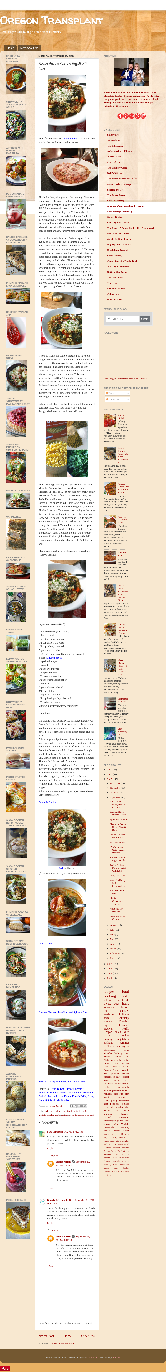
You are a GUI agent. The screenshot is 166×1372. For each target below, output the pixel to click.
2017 (110, 769)
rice (116, 1063)
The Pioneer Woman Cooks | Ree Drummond (130, 228)
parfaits (121, 1175)
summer (124, 1042)
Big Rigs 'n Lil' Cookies (119, 244)
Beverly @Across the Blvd (60, 1200)
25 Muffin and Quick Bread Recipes (117, 850)
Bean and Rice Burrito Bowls (118, 813)
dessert (107, 1056)
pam (49, 1131)
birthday (108, 1042)
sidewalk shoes (114, 299)
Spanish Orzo (122, 554)
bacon (116, 1080)
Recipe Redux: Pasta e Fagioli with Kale (118, 868)
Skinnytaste (113, 134)
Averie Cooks (114, 156)
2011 (110, 978)
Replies (54, 1155)
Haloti (125, 1035)
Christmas (108, 1060)
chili (121, 1134)
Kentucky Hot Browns (116, 910)
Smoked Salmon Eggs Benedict (118, 859)
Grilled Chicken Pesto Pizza (117, 836)
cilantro (122, 1137)
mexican (108, 1028)
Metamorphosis (117, 842)
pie (123, 1157)
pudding (107, 1164)
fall (64, 1111)
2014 (110, 964)
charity (115, 1137)
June (112, 934)
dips (116, 1154)
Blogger (116, 1357)
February (114, 953)
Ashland (108, 1093)
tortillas (125, 1103)
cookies (124, 1010)
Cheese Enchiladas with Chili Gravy (123, 488)
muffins (107, 1097)
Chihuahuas (109, 1049)
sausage (107, 1124)
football (76, 1111)
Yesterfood (112, 283)
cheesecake (109, 1127)
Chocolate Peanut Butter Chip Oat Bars (119, 827)
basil (106, 1046)
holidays (124, 1014)
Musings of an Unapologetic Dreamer (126, 206)
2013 (110, 968)
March (113, 948)
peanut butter (121, 1130)
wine (126, 1107)
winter (118, 1056)
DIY (115, 1157)
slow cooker (109, 1107)
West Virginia (121, 1124)
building (118, 1053)
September (115, 797)
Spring (125, 1066)
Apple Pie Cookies (119, 819)
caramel (107, 1117)
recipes (64, 1114)
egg (116, 1060)
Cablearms (113, 294)
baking (107, 1000)
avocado (125, 1070)
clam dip (116, 1161)
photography (110, 1120)
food (69, 1111)
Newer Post (46, 1336)
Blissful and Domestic (118, 250)
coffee (117, 1110)
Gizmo (107, 1035)
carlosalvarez (92, 1357)
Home (10, 47)
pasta (57, 1114)
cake (127, 1053)
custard (107, 1130)
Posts (110, 393)
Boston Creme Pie (112, 1151)
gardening (109, 1014)
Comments (112, 399)
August (114, 925)
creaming (124, 1127)
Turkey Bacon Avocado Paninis (122, 628)
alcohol (120, 1107)
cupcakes (108, 1076)
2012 (110, 973)
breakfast (108, 1053)
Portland (107, 1154)
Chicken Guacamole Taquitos (116, 901)
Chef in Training (115, 200)
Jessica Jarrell (63, 1161)
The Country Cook (117, 167)
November (115, 788)
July (112, 929)
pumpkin (116, 1090)
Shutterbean (113, 140)
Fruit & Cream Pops (117, 892)
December (115, 783)
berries (125, 1073)
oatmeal (116, 1147)
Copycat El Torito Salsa (122, 519)
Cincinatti (108, 1083)
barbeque (118, 1093)
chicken (124, 1007)
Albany (107, 1161)
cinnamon (124, 1117)
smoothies (108, 1157)
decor (126, 1110)
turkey (114, 1134)
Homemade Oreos (123, 700)
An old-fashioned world (119, 239)
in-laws (116, 1076)
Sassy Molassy (114, 255)
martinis (115, 1175)
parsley (50, 1114)
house (125, 1003)
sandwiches (123, 1097)
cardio (107, 1087)
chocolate (123, 1025)
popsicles (114, 1103)
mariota (42, 1114)
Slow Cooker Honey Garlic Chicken (117, 804)
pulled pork (123, 1120)
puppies (125, 1063)
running (108, 1039)
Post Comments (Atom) (63, 1343)
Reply (50, 1148)
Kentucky (123, 1018)
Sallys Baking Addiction (119, 151)
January (114, 958)
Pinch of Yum (114, 162)
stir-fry (125, 1090)
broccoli (125, 1114)
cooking (58, 1111)
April (113, 944)
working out (123, 1046)
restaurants (124, 1100)
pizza (126, 1080)
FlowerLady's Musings (119, 184)
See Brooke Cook (116, 288)
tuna (127, 1157)
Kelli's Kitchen (115, 173)
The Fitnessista (115, 145)
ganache (125, 1161)
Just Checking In (122, 731)
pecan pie (114, 1141)
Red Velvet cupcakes (113, 1144)
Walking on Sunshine (118, 266)
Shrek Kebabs (121, 416)
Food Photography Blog (119, 211)
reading (125, 1083)
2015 (110, 779)
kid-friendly (123, 1087)
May (112, 939)
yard (126, 1032)
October (114, 792)
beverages (108, 1114)
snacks (116, 1066)
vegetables (123, 1039)
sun (127, 1056)
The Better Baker (116, 195)
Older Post (88, 1336)
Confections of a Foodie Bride (122, 261)
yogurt (115, 1168)
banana (107, 1110)
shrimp (107, 1066)
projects (107, 1137)
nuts (127, 1134)
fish (127, 1093)
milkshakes (124, 1164)
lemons (117, 1083)
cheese (49, 1111)
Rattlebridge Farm (117, 272)
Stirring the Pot (115, 189)
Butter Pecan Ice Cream (117, 917)
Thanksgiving (110, 1100)
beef (106, 1073)
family (125, 996)
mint (106, 1103)
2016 (110, 774)
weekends (89, 1114)
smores (106, 1168)
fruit (106, 1010)
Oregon (108, 1032)
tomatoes (79, 1114)
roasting (125, 1147)
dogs (117, 1003)
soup (71, 1114)
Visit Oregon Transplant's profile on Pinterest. (126, 378)
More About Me (29, 47)
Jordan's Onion (115, 277)
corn (119, 1157)
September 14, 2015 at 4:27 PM (68, 1131)
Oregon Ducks (111, 1070)
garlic (84, 1111)
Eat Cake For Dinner (118, 233)
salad (118, 1032)
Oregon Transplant (51, 20)
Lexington (124, 1141)
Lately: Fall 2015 (118, 875)
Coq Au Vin (117, 1171)
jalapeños (125, 1154)
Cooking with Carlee (118, 222)
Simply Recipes (115, 217)
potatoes (115, 1073)
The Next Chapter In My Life (122, 178)
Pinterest (125, 1151)
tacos (106, 1134)
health (125, 1028)
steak (115, 1164)
